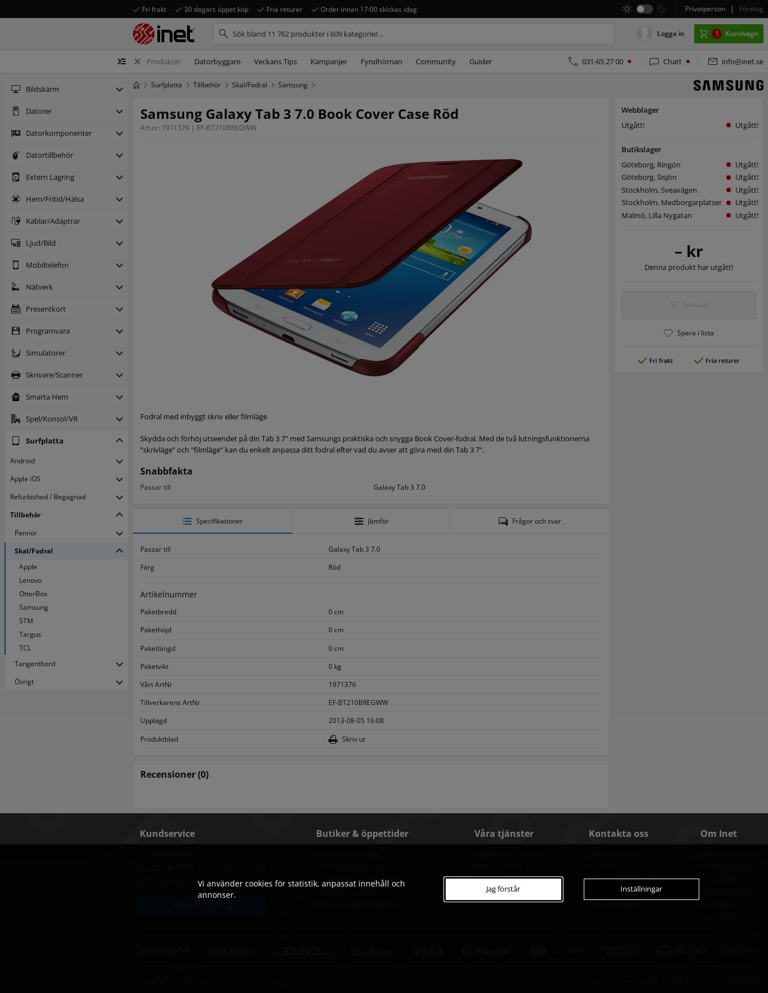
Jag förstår (503, 889)
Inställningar (641, 889)
